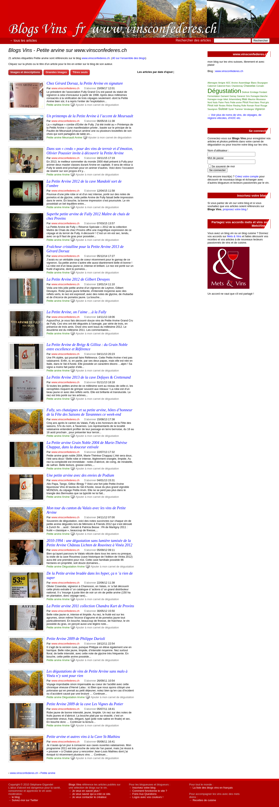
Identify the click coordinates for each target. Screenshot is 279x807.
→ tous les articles (23, 40)
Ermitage (254, 92)
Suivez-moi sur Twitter (25, 800)
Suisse (223, 109)
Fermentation (214, 96)
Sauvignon (212, 109)
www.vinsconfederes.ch (96, 58)
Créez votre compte (247, 176)
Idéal (225, 99)
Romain (250, 105)
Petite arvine (54, 104)
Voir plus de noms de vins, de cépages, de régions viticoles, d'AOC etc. (234, 116)
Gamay (233, 96)
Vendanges (249, 109)
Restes (222, 105)
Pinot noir (213, 105)
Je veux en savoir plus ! (86, 790)
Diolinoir (245, 92)
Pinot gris (264, 102)
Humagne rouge (215, 99)
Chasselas (250, 85)
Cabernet (212, 86)
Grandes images (56, 72)
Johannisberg (235, 99)
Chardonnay (237, 86)
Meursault (68, 137)
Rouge (264, 105)
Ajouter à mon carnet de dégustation (97, 104)
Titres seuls (80, 72)
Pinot (245, 102)
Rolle (243, 105)
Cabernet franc (224, 86)
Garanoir (241, 96)
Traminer (239, 109)
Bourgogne (262, 83)
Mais (244, 99)
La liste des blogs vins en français (213, 787)
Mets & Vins (234, 236)
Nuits (215, 102)
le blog (16, 797)
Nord (210, 102)
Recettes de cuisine (204, 800)
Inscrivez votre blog (143, 787)
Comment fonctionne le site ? (149, 790)
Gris (248, 96)
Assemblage (244, 83)
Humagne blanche (258, 96)
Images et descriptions (25, 72)
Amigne (221, 83)
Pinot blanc (254, 102)
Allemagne (212, 83)
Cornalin (260, 86)
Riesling (237, 105)
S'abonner (90, 88)
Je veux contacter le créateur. (89, 797)
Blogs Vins (75, 784)
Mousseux (261, 99)
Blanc (254, 82)
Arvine (66, 104)
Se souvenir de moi (223, 166)
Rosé (257, 105)
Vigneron (260, 109)
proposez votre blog (234, 209)
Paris (226, 102)
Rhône (229, 105)
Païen (221, 102)
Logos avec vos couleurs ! (147, 797)
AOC (228, 83)
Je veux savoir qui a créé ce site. (91, 793)
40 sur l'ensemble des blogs (128, 58)
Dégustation (69, 566)
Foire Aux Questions (144, 793)
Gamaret (225, 96)
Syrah (231, 109)
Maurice (252, 99)
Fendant (263, 92)
